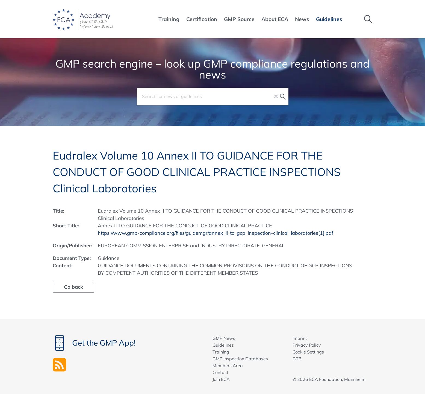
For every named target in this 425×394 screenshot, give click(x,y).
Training (220, 352)
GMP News (223, 338)
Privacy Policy (307, 345)
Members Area (227, 365)
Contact (220, 372)
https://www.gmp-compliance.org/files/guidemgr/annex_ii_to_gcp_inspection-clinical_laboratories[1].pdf (215, 233)
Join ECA (221, 379)
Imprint (300, 338)
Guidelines (223, 345)
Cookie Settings (308, 352)
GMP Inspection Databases (240, 358)
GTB (297, 358)
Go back (73, 287)
